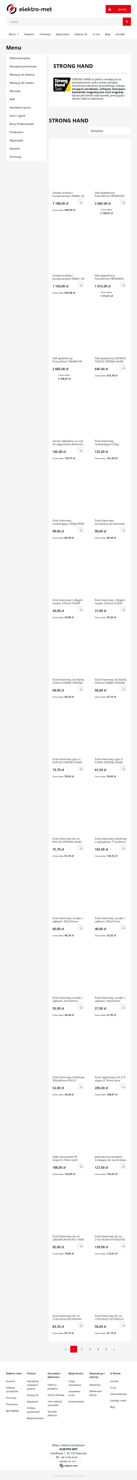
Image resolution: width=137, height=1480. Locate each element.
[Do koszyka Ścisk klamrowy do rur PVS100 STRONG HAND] (80, 847)
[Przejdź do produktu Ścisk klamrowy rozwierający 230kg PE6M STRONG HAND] (68, 494)
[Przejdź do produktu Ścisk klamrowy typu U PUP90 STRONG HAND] (111, 733)
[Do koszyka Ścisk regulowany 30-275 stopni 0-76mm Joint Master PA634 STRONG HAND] (123, 1086)
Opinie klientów (118, 1394)
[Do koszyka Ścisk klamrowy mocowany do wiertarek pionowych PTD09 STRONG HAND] (123, 529)
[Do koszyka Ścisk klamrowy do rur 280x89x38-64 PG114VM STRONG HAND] (80, 1245)
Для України (12, 1410)
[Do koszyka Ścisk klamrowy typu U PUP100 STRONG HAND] (80, 768)
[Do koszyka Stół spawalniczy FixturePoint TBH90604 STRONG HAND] (123, 284)
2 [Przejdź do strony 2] (81, 1349)
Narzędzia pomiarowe (23, 66)
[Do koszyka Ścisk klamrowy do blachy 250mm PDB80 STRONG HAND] (123, 688)
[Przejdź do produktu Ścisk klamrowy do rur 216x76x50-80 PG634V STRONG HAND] (68, 1290)
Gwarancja (94, 1384)
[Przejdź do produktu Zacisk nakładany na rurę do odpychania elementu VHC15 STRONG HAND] (68, 415)
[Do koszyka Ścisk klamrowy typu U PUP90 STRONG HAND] (123, 768)
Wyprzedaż (16, 140)
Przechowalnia (76, 1401)
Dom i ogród (17, 115)
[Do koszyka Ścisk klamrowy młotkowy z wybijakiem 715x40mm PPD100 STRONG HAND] (123, 847)
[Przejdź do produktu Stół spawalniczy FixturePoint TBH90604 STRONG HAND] (111, 249)
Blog (112, 1407)
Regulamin (32, 1401)
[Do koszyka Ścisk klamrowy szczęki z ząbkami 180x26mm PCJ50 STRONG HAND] (123, 1006)
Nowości (15, 148)
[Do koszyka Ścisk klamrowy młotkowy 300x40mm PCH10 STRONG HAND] (80, 1086)
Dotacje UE (32, 1395)
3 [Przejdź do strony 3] (90, 1349)
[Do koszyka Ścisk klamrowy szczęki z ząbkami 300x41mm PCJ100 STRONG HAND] (123, 927)
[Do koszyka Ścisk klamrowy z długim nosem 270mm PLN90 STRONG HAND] (80, 609)
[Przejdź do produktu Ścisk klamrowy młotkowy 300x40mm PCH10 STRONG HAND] (68, 1051)
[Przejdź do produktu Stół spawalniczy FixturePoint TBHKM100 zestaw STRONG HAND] (68, 332)
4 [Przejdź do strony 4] (98, 1349)
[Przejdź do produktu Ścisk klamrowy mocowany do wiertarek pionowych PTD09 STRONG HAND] (111, 494)
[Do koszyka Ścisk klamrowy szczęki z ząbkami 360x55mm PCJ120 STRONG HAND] (80, 927)
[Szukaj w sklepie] (69, 22)
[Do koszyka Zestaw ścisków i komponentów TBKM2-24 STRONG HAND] (80, 201)
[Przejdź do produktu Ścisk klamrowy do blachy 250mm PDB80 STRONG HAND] (111, 653)
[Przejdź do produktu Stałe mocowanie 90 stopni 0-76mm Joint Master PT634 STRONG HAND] (68, 1131)
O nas (113, 1387)
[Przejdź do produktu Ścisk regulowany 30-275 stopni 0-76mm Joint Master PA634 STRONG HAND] (111, 1051)
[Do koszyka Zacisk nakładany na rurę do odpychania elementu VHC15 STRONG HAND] (80, 450)
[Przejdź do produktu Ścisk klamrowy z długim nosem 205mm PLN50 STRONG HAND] (111, 574)
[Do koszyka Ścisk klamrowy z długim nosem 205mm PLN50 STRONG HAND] (123, 609)
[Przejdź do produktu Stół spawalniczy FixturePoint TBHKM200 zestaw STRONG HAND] (111, 166)
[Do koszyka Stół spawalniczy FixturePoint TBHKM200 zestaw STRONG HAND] (123, 201)
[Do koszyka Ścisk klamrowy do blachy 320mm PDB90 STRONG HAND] (80, 688)
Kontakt (114, 1381)
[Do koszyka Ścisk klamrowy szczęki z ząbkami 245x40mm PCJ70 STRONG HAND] (80, 1006)
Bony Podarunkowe (22, 124)
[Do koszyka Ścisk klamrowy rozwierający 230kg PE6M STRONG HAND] (80, 529)
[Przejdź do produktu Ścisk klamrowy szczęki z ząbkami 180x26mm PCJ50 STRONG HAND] (111, 971)
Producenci (16, 132)
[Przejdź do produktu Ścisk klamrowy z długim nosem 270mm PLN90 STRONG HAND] (68, 574)
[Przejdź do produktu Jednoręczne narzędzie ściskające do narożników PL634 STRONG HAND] (111, 1131)
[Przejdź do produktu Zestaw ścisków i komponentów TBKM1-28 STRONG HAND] (68, 249)
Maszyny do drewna (22, 74)
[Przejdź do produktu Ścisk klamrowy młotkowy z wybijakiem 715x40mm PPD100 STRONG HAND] (111, 812)
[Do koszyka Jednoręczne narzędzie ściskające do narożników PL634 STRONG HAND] (123, 1165)
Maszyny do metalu (22, 83)
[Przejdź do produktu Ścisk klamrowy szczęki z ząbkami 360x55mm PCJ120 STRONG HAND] (68, 892)
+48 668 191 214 (67, 1461)
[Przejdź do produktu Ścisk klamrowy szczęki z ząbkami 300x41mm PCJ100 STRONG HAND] (111, 892)
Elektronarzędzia (20, 58)
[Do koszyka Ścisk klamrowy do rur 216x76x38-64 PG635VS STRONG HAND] (123, 1245)
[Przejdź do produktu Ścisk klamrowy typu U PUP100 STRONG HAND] (68, 733)
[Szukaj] (127, 22)
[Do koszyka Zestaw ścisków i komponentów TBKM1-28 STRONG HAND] (80, 284)
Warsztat (15, 91)
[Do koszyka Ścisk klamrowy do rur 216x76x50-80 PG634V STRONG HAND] (80, 1324)
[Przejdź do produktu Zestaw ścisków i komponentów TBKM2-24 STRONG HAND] (68, 166)
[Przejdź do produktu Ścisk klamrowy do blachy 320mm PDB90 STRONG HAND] (68, 653)
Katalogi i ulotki (118, 1400)
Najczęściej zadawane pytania (32, 1385)
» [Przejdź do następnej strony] (114, 1349)
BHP (12, 99)
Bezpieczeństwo (35, 1418)
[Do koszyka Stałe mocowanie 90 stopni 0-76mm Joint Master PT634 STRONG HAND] (80, 1165)
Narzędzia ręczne (20, 107)
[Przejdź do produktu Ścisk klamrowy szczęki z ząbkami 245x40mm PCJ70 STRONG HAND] (68, 971)
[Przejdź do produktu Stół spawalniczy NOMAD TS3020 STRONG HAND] (111, 332)
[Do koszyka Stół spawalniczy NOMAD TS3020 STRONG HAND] (123, 367)
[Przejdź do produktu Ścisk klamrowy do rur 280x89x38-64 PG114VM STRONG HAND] (68, 1210)
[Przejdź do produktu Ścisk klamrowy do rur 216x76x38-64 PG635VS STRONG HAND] (111, 1210)
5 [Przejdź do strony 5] (106, 1349)
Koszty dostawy (56, 1395)
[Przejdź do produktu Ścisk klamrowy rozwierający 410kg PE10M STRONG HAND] (111, 415)
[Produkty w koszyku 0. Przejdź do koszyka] (118, 9)
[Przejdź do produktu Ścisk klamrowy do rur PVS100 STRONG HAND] (68, 812)
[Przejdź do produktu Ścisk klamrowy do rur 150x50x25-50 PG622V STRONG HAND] (111, 1290)
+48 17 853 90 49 (68, 1457)
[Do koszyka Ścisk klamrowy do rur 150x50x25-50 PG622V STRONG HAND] (123, 1324)
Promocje (15, 157)
